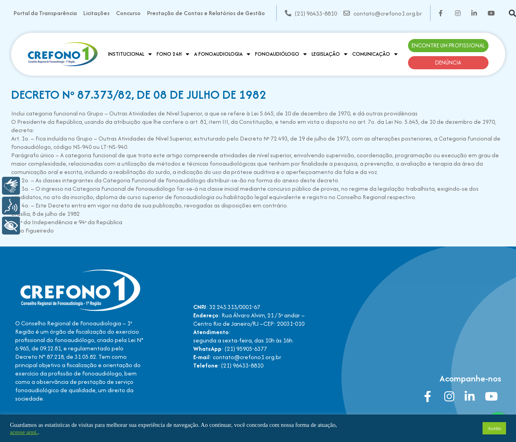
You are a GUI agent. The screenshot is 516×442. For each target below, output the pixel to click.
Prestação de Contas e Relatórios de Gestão (206, 13)
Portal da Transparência (45, 13)
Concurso (128, 13)
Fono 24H (173, 54)
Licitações (96, 13)
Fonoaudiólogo (281, 54)
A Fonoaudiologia (222, 54)
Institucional (130, 54)
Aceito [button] (494, 428)
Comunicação (375, 54)
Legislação (329, 54)
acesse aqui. (24, 432)
